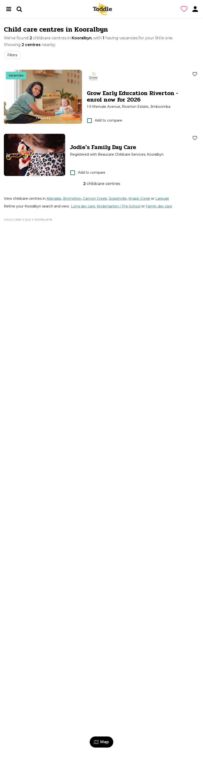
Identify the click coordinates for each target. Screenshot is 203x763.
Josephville (117, 198)
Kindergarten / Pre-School (118, 206)
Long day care (83, 206)
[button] (185, 9)
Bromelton (72, 198)
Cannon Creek (95, 198)
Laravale (162, 198)
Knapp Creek (139, 198)
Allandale (53, 198)
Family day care (159, 206)
